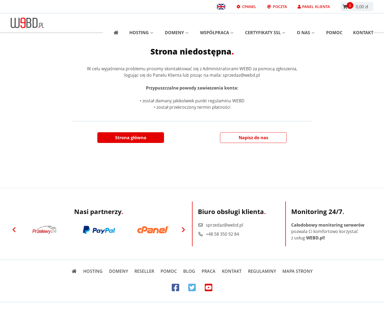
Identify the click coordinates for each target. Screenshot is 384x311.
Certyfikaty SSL (265, 23)
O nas (306, 23)
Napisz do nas (253, 138)
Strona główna (130, 138)
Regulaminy (262, 271)
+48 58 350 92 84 (218, 234)
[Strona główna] (114, 23)
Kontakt (363, 23)
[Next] (183, 229)
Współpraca (217, 23)
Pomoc (334, 23)
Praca (208, 271)
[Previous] (14, 229)
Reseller (144, 271)
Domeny (177, 23)
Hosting (141, 23)
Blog (189, 271)
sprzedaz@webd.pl (220, 225)
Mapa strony (297, 271)
